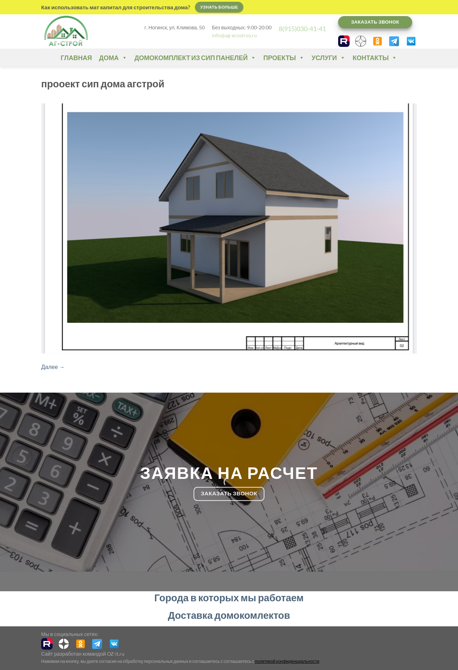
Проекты (283, 58)
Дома (113, 58)
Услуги (329, 58)
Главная (76, 58)
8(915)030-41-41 (302, 29)
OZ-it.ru (116, 654)
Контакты (375, 58)
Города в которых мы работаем (228, 597)
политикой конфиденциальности (287, 661)
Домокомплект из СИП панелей (195, 58)
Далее (53, 366)
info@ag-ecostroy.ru (234, 35)
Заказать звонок (375, 22)
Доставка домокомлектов (229, 615)
